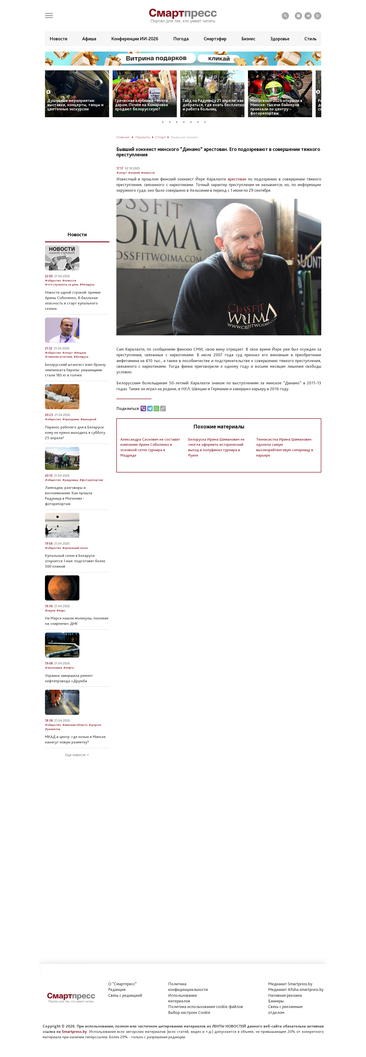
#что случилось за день (61, 284)
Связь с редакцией (125, 995)
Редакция (117, 989)
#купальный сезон (75, 548)
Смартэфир (215, 38)
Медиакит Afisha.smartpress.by (296, 989)
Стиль (310, 38)
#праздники (70, 419)
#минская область (75, 725)
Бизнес (248, 38)
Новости (58, 38)
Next (318, 92)
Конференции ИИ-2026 (134, 38)
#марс (60, 610)
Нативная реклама (285, 995)
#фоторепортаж (91, 480)
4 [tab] (185, 121)
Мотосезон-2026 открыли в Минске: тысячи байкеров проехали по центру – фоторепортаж (276, 107)
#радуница (70, 480)
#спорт (121, 172)
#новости (148, 172)
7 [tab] (206, 121)
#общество (53, 280)
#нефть (68, 667)
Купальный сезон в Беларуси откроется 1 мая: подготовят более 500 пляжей (75, 561)
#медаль (80, 352)
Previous (48, 92)
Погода (181, 38)
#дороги (95, 725)
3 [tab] (178, 121)
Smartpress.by (74, 1031)
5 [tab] (192, 121)
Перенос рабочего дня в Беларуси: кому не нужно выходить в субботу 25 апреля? (75, 432)
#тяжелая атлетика (58, 356)
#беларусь (87, 284)
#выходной (88, 419)
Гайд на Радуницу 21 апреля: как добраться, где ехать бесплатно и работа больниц (213, 104)
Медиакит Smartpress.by (290, 983)
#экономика (53, 667)
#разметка (52, 729)
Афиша (89, 38)
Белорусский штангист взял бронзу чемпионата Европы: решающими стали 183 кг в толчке (75, 370)
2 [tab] (171, 121)
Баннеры (276, 1000)
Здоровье (279, 38)
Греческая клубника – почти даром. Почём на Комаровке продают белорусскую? (141, 104)
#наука (50, 610)
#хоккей (134, 172)
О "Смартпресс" (122, 983)
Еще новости (75, 755)
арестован (237, 178)
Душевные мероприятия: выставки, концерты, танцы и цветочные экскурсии (75, 104)
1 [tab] (164, 121)
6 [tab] (199, 121)
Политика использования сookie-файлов (205, 1006)
